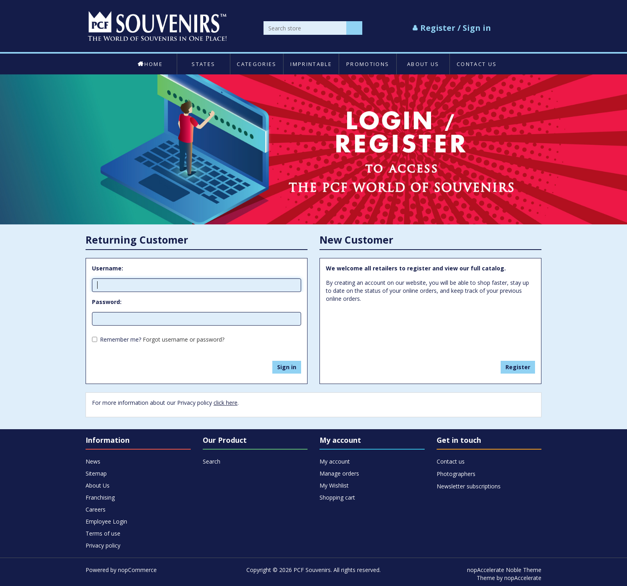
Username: (107, 268)
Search (211, 461)
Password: (107, 302)
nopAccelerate (522, 578)
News (93, 461)
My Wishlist (334, 485)
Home (150, 64)
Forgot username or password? (183, 339)
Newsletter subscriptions (469, 486)
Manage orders (339, 473)
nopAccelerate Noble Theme (504, 570)
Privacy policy (103, 545)
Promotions (367, 64)
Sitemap (96, 473)
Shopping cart (337, 497)
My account (334, 461)
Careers (96, 509)
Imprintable (311, 64)
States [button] (203, 64)
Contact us (477, 64)
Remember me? (120, 339)
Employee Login (106, 521)
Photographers (456, 474)
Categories (256, 64)
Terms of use (103, 533)
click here (226, 402)
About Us (423, 64)
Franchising (100, 497)
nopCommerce (137, 570)
